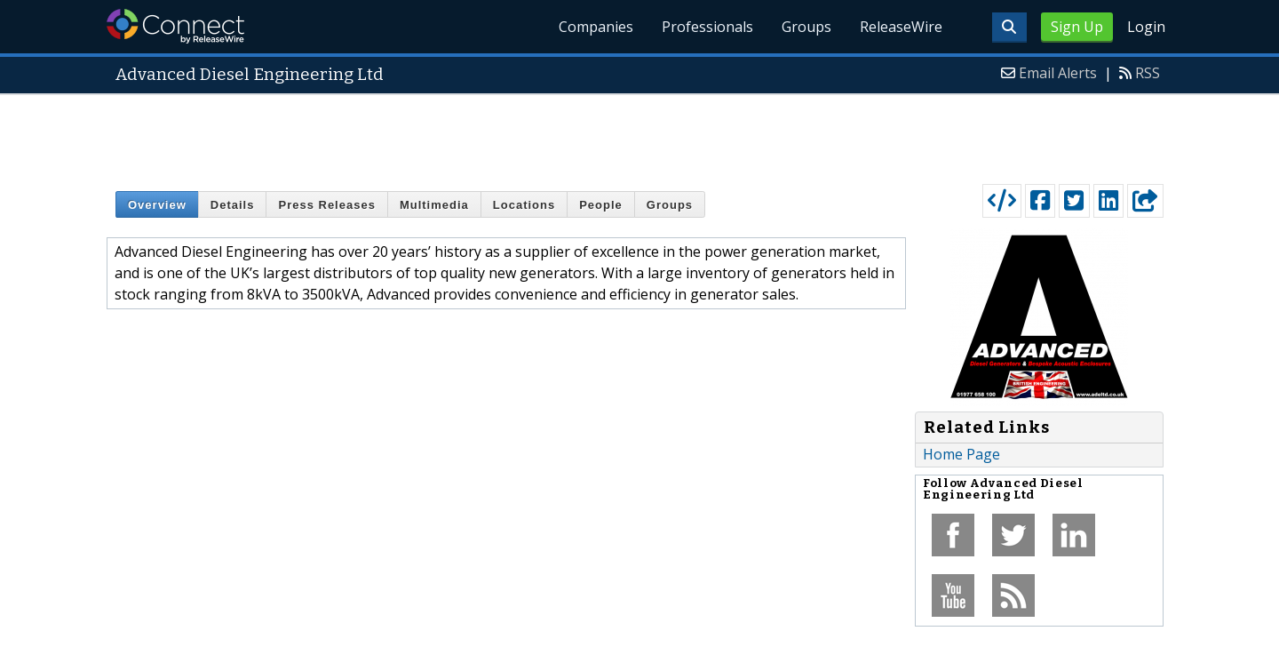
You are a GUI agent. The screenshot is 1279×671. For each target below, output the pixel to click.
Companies (596, 26)
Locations (524, 205)
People (601, 205)
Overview (157, 205)
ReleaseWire (901, 26)
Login (1146, 26)
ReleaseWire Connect (175, 26)
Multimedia (434, 205)
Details (233, 205)
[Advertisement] (639, 135)
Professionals (707, 26)
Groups (806, 26)
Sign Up (1077, 26)
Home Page (961, 454)
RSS (1147, 73)
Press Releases (326, 205)
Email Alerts (1058, 73)
